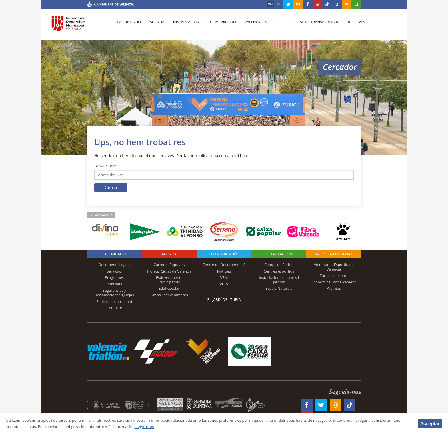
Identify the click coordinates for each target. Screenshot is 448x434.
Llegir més (187, 426)
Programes (114, 278)
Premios (334, 289)
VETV (224, 285)
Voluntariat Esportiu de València (334, 268)
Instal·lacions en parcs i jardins (279, 281)
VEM (224, 278)
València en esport (258, 26)
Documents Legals (114, 265)
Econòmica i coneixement (334, 283)
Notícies (224, 272)
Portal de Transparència (309, 26)
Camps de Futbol (278, 265)
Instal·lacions (184, 26)
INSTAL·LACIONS (279, 255)
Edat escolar (169, 289)
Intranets (114, 285)
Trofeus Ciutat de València (169, 272)
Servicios (114, 272)
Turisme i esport (334, 276)
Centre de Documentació (224, 265)
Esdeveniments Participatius (169, 281)
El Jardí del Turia (224, 300)
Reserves (350, 26)
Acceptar (430, 423)
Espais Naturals (278, 289)
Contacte (114, 308)
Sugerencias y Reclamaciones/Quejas (114, 294)
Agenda (155, 26)
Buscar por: (105, 166)
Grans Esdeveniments (169, 296)
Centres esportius (279, 272)
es (279, 4)
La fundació (129, 26)
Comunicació (219, 26)
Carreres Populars (169, 265)
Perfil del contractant (114, 302)
